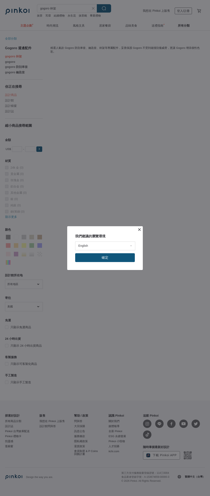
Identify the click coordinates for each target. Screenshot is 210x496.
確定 (105, 257)
